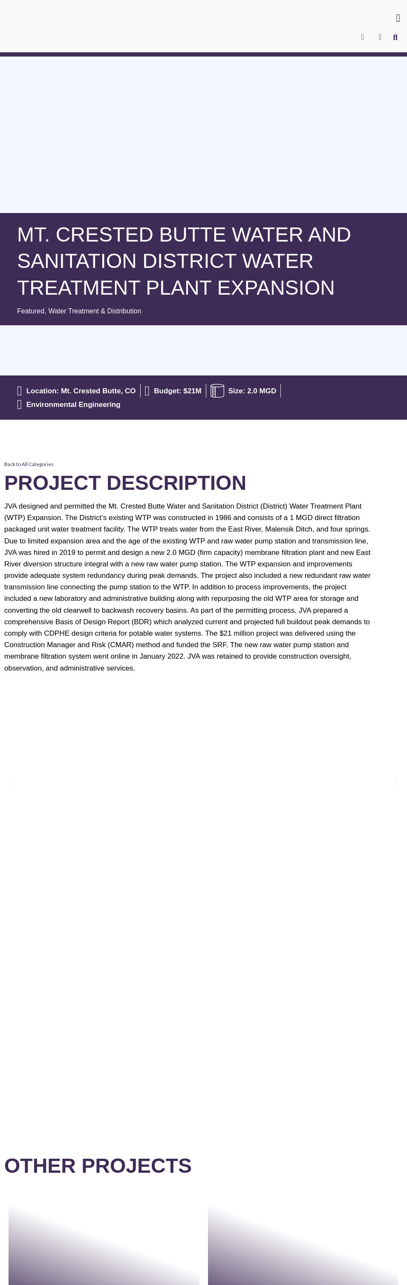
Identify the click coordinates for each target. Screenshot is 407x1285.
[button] (398, 18)
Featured (31, 311)
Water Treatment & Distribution (99, 311)
